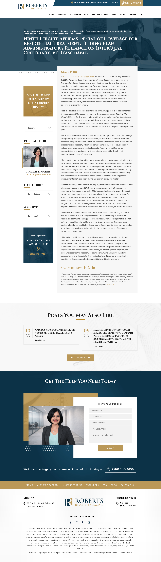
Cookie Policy (125, 552)
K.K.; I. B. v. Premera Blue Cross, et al (78, 77)
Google (89, 522)
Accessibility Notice (82, 552)
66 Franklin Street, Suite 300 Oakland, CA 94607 (96, 2)
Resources (92, 485)
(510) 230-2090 (133, 3)
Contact (133, 14)
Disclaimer (98, 552)
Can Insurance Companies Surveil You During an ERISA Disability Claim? (55, 332)
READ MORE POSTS (80, 357)
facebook (85, 267)
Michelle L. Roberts (38, 171)
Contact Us (128, 485)
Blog (122, 14)
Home (51, 14)
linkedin (83, 522)
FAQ (114, 14)
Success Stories (100, 14)
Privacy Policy (111, 552)
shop (93, 267)
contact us (110, 285)
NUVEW (32, 552)
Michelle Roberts (48, 485)
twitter (89, 267)
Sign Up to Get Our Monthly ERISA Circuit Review (38, 101)
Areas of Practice (79, 14)
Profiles (62, 14)
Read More (40, 340)
